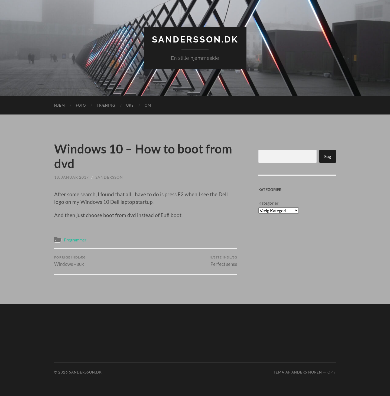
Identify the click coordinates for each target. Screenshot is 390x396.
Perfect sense (223, 261)
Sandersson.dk (195, 39)
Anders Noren (306, 372)
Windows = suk (70, 261)
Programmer (75, 239)
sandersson (109, 177)
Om (148, 105)
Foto (81, 105)
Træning (106, 105)
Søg (327, 156)
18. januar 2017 (71, 177)
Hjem (59, 105)
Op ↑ (331, 372)
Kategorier (268, 202)
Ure (130, 105)
